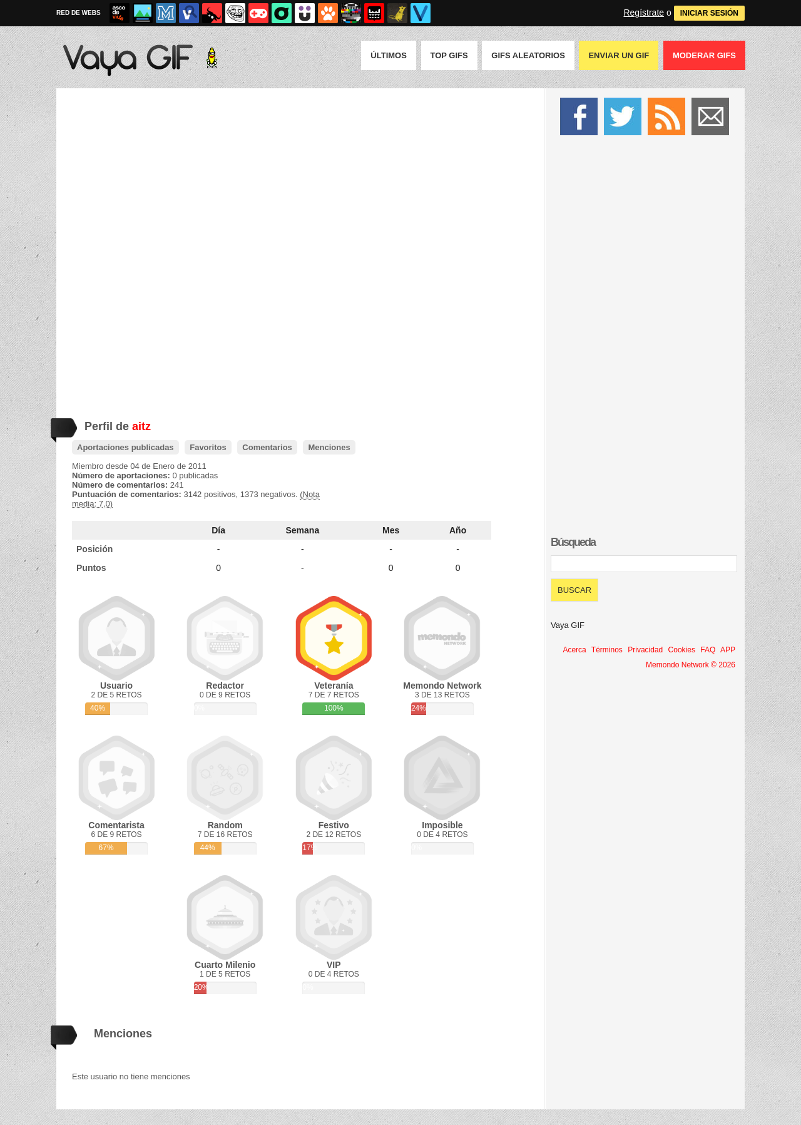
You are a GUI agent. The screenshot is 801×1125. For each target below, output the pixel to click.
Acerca (574, 649)
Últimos (388, 55)
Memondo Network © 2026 (690, 664)
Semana (303, 530)
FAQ (707, 649)
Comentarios (267, 447)
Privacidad (645, 649)
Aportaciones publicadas (125, 447)
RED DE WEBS (78, 12)
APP (727, 649)
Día (218, 530)
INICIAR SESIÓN (709, 13)
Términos (607, 649)
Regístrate (643, 13)
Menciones (329, 447)
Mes (390, 530)
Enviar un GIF (618, 55)
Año (457, 530)
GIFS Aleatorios (528, 55)
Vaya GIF (567, 625)
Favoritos (208, 447)
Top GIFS (449, 55)
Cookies (681, 649)
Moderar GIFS (704, 55)
